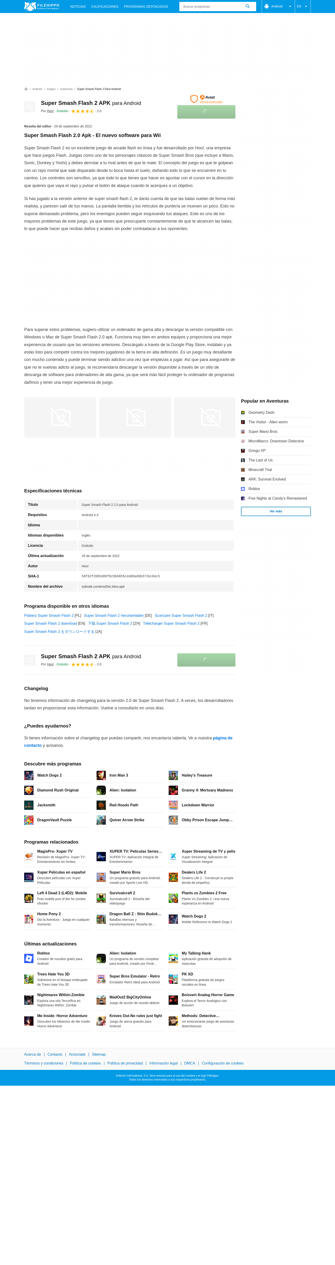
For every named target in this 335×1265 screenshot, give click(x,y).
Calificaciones (104, 6)
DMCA (189, 1063)
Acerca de (32, 1054)
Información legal (163, 1063)
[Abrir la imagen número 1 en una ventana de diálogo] (135, 417)
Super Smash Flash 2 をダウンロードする (59, 632)
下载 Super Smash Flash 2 (110, 623)
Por (47, 111)
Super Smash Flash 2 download (50, 623)
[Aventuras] (66, 89)
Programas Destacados (146, 6)
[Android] (37, 89)
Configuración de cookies (223, 1063)
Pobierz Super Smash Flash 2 (49, 615)
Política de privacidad (125, 1063)
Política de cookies (85, 1063)
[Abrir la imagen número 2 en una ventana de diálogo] (210, 417)
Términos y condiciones (43, 1063)
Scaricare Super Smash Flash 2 (181, 615)
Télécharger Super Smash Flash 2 (171, 623)
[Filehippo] (41, 6)
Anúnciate (77, 1054)
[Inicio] (26, 89)
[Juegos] (51, 89)
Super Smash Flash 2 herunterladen (114, 615)
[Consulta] (217, 6)
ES (303, 6)
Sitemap (99, 1054)
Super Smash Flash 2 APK (91, 103)
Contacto (54, 1054)
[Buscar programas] (247, 6)
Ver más (276, 511)
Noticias (78, 6)
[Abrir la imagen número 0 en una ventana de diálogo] (60, 417)
